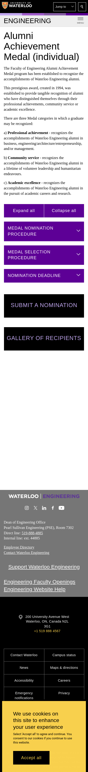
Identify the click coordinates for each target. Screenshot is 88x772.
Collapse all (64, 210)
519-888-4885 (32, 533)
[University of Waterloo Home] (17, 6)
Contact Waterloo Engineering (26, 553)
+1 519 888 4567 (47, 631)
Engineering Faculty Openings (39, 582)
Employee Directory (19, 547)
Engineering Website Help (34, 589)
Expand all (24, 210)
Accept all (31, 757)
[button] (65, 7)
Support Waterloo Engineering (44, 567)
